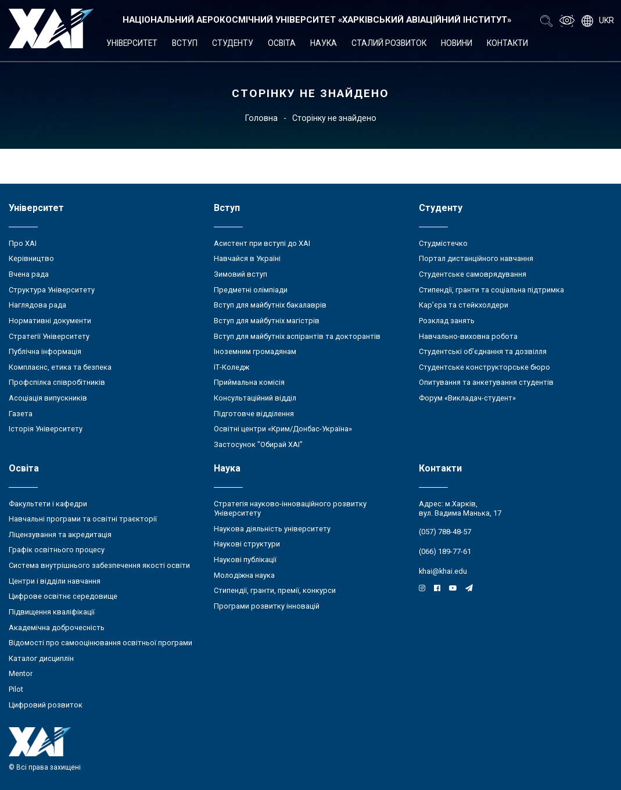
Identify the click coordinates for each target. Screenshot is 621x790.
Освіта (282, 43)
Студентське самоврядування (472, 274)
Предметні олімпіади (251, 289)
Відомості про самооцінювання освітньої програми (100, 642)
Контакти (507, 43)
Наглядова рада (37, 305)
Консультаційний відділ (255, 398)
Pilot (16, 689)
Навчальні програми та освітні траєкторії (83, 518)
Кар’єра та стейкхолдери (463, 305)
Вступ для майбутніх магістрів (267, 320)
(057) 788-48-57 (445, 531)
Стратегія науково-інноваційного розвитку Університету (290, 508)
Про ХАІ (23, 243)
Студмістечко (443, 243)
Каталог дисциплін (41, 658)
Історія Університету (45, 428)
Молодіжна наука (244, 575)
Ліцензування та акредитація (60, 534)
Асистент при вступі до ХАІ (262, 243)
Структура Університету (52, 289)
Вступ (185, 43)
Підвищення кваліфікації (52, 611)
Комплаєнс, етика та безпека (60, 367)
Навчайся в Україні (247, 258)
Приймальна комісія (249, 382)
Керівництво (31, 258)
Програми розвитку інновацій (267, 606)
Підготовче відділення (254, 413)
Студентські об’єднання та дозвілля (483, 351)
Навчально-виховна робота (468, 336)
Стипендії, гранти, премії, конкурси (275, 590)
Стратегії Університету (49, 336)
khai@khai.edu (443, 571)
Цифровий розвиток (45, 704)
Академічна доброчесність (57, 627)
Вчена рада (29, 274)
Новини (456, 43)
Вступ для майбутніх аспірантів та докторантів (297, 336)
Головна (261, 118)
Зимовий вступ (240, 274)
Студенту (232, 43)
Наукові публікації (245, 559)
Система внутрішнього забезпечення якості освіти (99, 565)
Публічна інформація (45, 351)
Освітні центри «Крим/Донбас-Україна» (283, 428)
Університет (131, 43)
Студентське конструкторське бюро (484, 367)
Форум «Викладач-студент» (467, 398)
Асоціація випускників (48, 398)
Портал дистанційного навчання (476, 258)
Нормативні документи (50, 320)
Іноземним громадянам (255, 351)
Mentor (21, 673)
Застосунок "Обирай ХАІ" (258, 444)
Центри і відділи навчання (54, 581)
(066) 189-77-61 (445, 551)
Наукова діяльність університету (272, 528)
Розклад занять (447, 320)
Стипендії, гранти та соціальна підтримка (491, 289)
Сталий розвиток (388, 43)
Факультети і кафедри (48, 503)
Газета (21, 413)
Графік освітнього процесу (57, 549)
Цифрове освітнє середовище (63, 596)
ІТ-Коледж (231, 367)
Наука (323, 43)
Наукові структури (247, 543)
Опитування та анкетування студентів (486, 382)
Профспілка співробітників (57, 382)
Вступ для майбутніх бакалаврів (270, 305)
